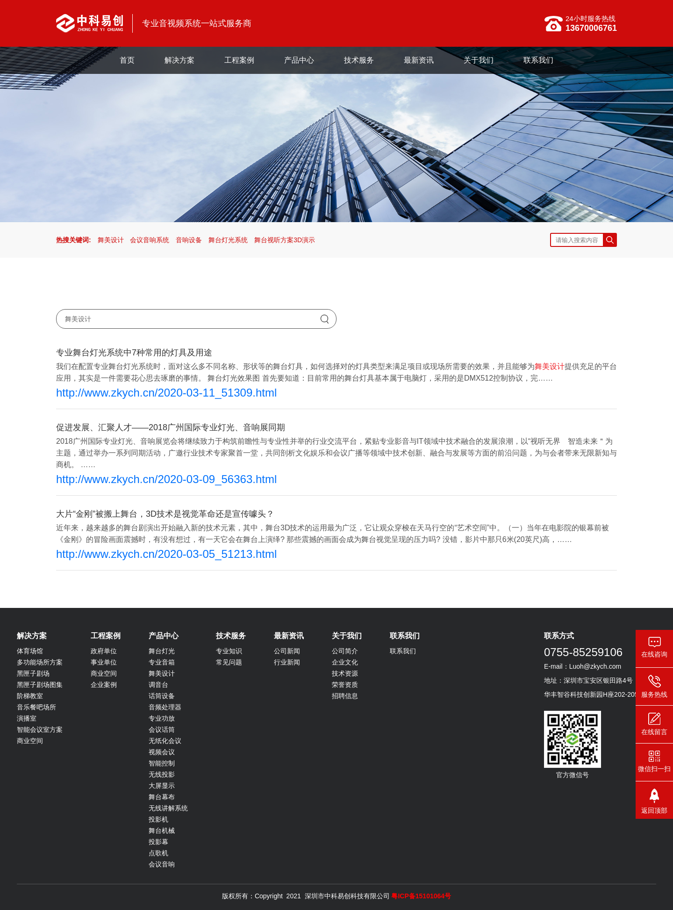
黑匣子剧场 (33, 673)
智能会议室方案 (40, 729)
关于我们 (479, 60)
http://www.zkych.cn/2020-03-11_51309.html (166, 392)
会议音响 (162, 864)
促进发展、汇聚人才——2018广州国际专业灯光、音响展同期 (170, 427)
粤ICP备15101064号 (421, 896)
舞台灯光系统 (228, 240)
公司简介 (345, 651)
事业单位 (104, 662)
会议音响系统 (149, 240)
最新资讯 (419, 60)
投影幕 (158, 841)
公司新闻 (287, 651)
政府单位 (104, 651)
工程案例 (239, 60)
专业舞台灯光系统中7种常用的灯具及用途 (134, 352)
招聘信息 (345, 696)
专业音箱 (162, 662)
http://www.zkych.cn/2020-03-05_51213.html (166, 554)
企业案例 (104, 684)
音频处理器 (165, 707)
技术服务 (359, 60)
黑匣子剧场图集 (40, 684)
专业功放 (162, 718)
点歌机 (158, 853)
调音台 (158, 684)
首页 (127, 60)
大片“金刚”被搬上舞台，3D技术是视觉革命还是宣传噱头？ (165, 514)
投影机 (158, 819)
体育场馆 (30, 651)
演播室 (26, 718)
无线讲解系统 (168, 808)
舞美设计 (111, 240)
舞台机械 (162, 830)
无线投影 (162, 774)
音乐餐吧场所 (36, 707)
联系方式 (559, 636)
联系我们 (538, 60)
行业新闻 (287, 662)
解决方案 (179, 60)
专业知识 (229, 651)
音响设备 (189, 240)
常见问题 (229, 662)
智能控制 (162, 763)
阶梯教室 (30, 696)
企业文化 (345, 662)
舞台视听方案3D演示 (284, 240)
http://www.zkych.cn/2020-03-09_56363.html (166, 479)
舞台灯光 (162, 651)
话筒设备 (162, 696)
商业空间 (30, 740)
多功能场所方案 (40, 662)
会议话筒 (162, 729)
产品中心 (299, 60)
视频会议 (162, 752)
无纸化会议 (165, 740)
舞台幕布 (162, 797)
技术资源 (345, 673)
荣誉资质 (345, 684)
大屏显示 (162, 785)
